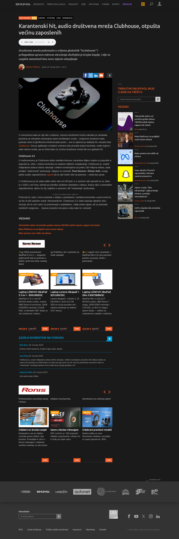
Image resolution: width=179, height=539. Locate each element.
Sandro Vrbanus (33, 67)
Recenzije (42, 6)
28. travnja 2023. (36, 345)
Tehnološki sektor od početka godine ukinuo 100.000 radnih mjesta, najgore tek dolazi (59, 225)
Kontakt (102, 530)
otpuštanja (51, 18)
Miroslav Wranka (140, 146)
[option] (34, 291)
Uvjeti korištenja (34, 530)
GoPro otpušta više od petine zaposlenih (147, 209)
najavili (49, 174)
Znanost (76, 6)
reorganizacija (67, 18)
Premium (130, 6)
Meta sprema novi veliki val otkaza (35, 233)
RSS (21, 530)
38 (131, 200)
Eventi (119, 6)
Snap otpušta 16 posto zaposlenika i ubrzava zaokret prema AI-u (144, 173)
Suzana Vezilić (139, 201)
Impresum (77, 530)
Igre (86, 6)
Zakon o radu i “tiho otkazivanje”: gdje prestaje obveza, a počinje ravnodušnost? (146, 192)
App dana (97, 6)
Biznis (34, 18)
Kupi (45, 329)
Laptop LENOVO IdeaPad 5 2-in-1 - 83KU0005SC (33, 293)
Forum (108, 6)
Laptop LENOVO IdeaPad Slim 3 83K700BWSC (96, 293)
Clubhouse (24, 146)
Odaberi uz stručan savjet (33, 429)
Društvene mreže (25, 18)
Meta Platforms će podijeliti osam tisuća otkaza (41, 229)
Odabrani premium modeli (97, 429)
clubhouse (41, 18)
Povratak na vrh (154, 480)
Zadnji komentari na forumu (41, 337)
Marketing (90, 530)
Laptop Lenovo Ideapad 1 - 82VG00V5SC (65, 293)
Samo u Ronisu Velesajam (64, 429)
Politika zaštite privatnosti (57, 530)
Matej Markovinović (140, 163)
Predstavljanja (59, 6)
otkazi (58, 18)
